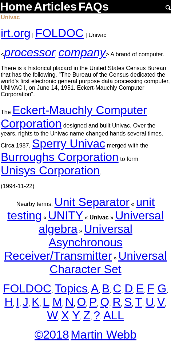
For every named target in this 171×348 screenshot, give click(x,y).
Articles (55, 6)
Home (16, 6)
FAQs (93, 6)
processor (29, 52)
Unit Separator (92, 202)
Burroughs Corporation (60, 156)
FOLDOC (59, 33)
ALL (113, 315)
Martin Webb (103, 334)
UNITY (65, 215)
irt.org (16, 33)
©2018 (52, 334)
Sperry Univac (68, 143)
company (82, 52)
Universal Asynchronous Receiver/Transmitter (68, 242)
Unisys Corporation (50, 170)
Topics (71, 288)
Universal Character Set (108, 262)
